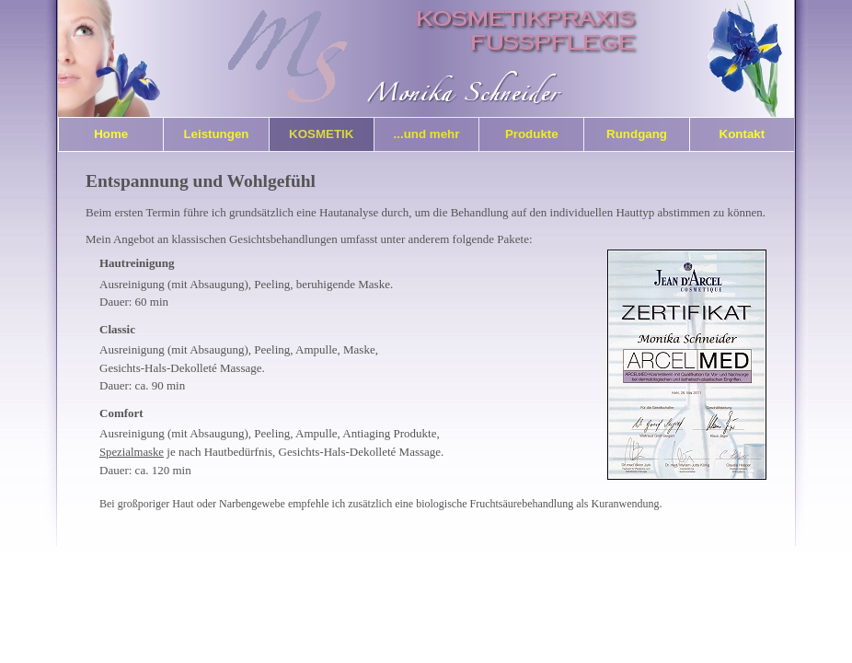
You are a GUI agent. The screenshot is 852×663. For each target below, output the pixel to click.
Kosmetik (321, 134)
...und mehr (427, 134)
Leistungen (215, 134)
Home (111, 134)
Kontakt (743, 134)
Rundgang (636, 134)
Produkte (531, 134)
